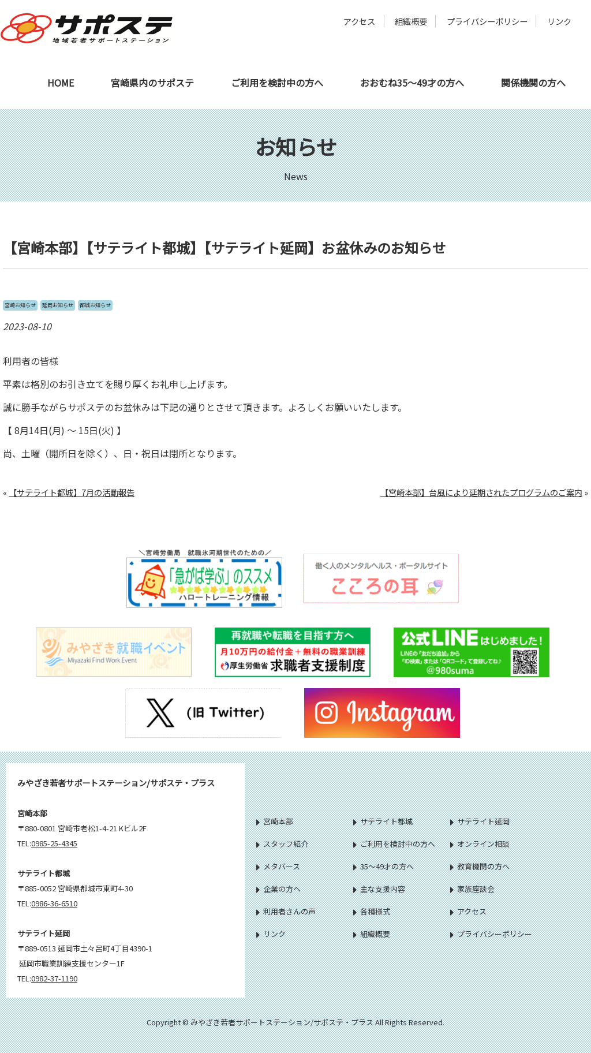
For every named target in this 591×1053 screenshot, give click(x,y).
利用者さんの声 (286, 911)
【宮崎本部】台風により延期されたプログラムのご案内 (481, 492)
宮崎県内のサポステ (152, 82)
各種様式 (371, 911)
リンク (559, 21)
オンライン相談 (480, 843)
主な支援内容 (379, 888)
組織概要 (411, 21)
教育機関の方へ (480, 866)
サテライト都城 (383, 821)
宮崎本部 (274, 821)
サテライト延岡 (480, 821)
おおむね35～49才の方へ (412, 82)
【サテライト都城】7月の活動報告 (71, 492)
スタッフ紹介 (282, 843)
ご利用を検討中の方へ (277, 82)
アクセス (359, 21)
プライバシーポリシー (487, 21)
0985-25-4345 (54, 843)
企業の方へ (278, 888)
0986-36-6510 (54, 903)
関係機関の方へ (533, 82)
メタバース (278, 866)
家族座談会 (472, 888)
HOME (60, 82)
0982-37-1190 (54, 978)
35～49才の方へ (383, 866)
